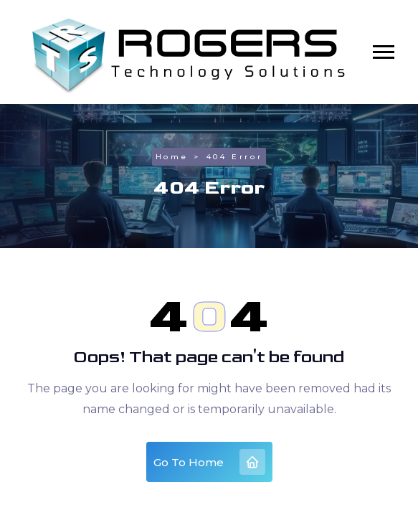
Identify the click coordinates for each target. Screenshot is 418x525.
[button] (383, 52)
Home (172, 156)
